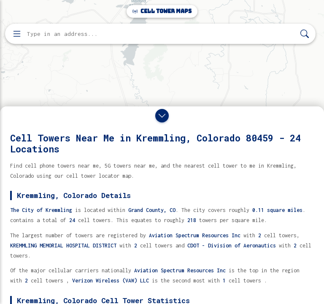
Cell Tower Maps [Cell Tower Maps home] (162, 11)
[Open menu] (17, 33)
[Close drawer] (162, 115)
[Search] (304, 34)
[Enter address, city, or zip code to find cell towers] (161, 34)
